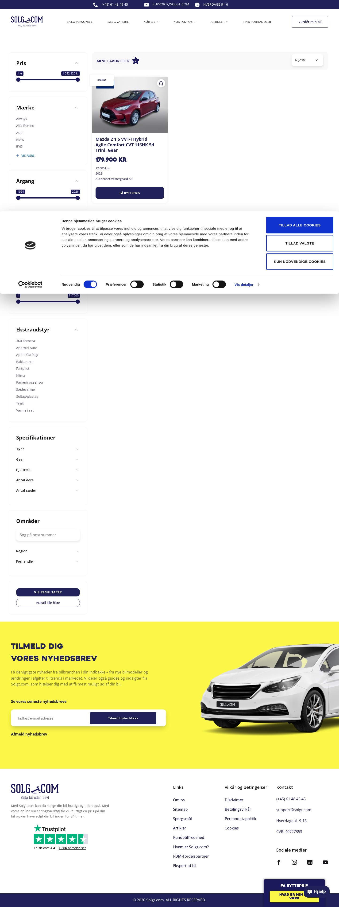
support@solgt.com (293, 806)
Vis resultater (48, 592)
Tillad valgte (299, 32)
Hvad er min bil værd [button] (294, 896)
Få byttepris (129, 193)
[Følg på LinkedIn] (309, 859)
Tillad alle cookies (300, 14)
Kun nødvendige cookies (300, 50)
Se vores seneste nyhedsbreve (38, 701)
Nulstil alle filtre (48, 602)
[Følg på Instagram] (294, 859)
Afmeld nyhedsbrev (29, 734)
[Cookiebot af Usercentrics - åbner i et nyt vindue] (30, 73)
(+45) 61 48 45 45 (291, 795)
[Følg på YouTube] (325, 859)
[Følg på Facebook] (278, 859)
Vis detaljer (244, 73)
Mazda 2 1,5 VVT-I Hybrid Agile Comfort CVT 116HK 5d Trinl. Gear (125, 144)
